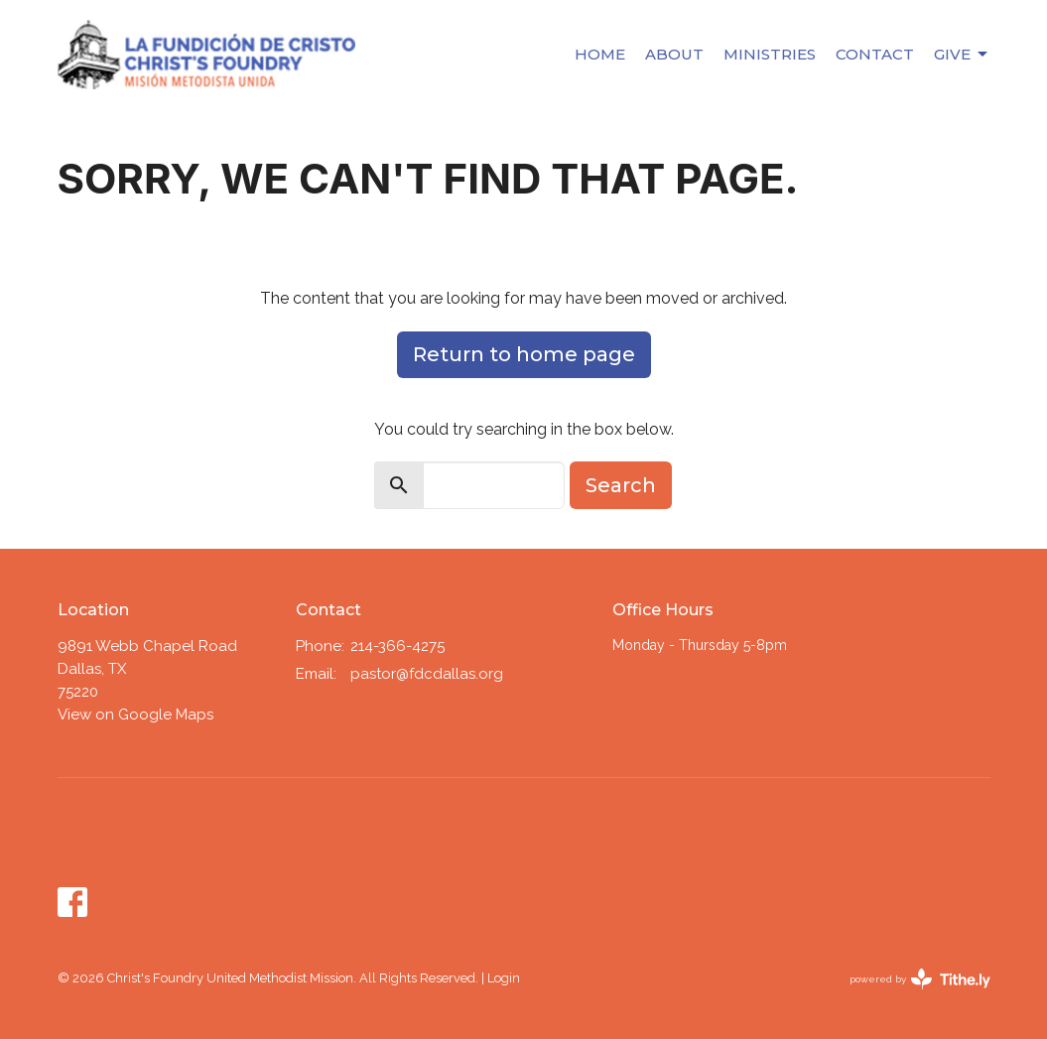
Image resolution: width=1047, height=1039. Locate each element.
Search (621, 485)
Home (600, 54)
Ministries (769, 54)
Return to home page (524, 354)
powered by (920, 979)
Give (962, 55)
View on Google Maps (135, 714)
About (674, 54)
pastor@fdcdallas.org (426, 674)
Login (503, 978)
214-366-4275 (397, 646)
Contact (875, 54)
